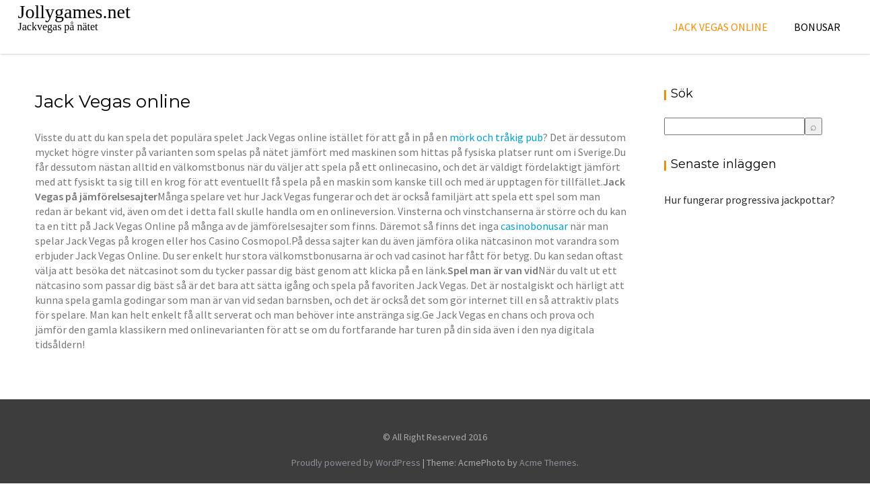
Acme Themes (548, 462)
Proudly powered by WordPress (356, 462)
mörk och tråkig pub (496, 137)
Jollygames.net (74, 11)
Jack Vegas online (720, 27)
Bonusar (817, 27)
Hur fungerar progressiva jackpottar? (749, 199)
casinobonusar (534, 226)
